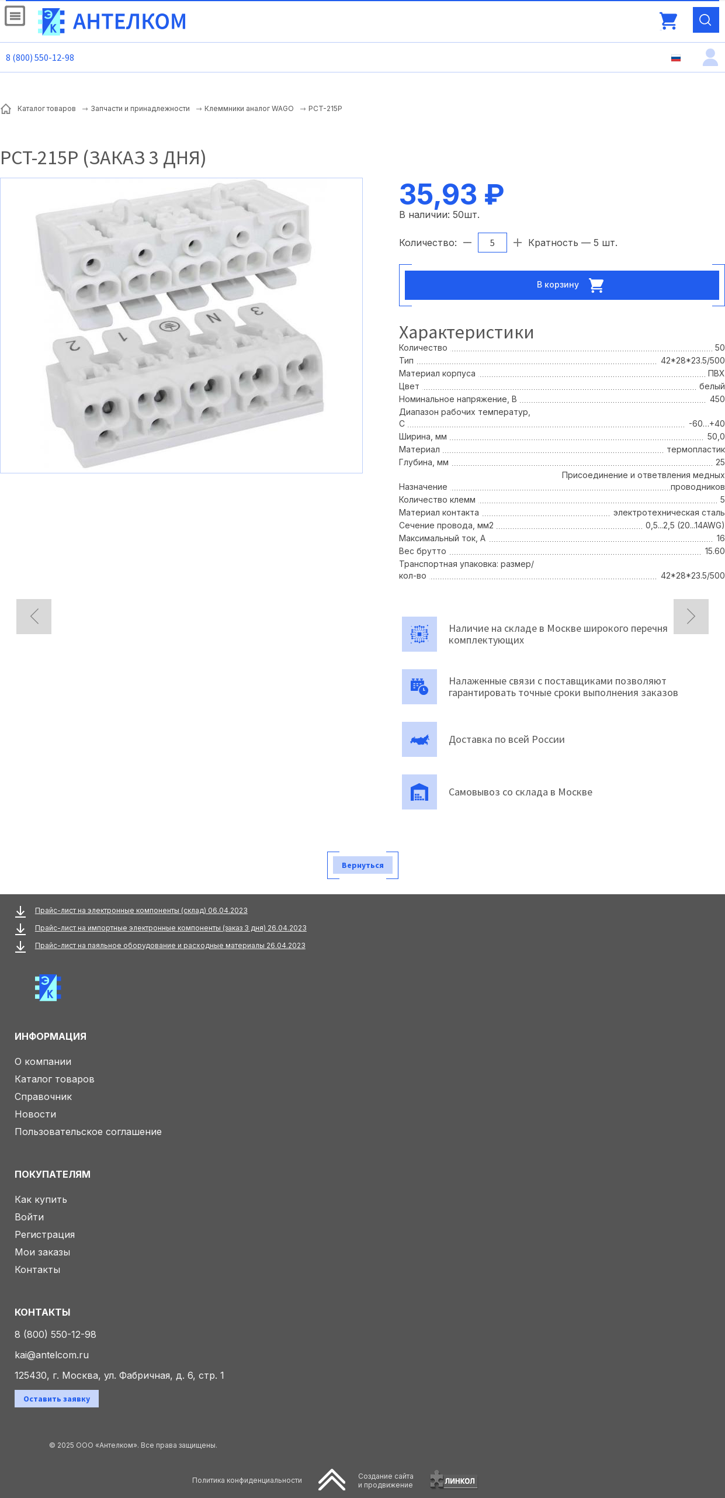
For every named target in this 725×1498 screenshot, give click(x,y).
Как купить (41, 1199)
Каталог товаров (55, 1079)
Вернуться (363, 865)
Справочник (43, 1096)
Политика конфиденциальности (247, 1480)
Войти (29, 1217)
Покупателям (53, 1174)
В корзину (573, 285)
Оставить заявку (56, 1398)
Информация (50, 1036)
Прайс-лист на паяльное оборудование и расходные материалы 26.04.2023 (170, 945)
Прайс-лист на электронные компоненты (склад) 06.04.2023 (141, 910)
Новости (35, 1114)
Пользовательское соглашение (88, 1131)
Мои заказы (42, 1252)
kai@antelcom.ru (52, 1355)
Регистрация (45, 1234)
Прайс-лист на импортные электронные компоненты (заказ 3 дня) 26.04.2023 (171, 927)
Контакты (37, 1269)
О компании (43, 1061)
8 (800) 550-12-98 (40, 57)
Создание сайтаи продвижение (386, 1480)
